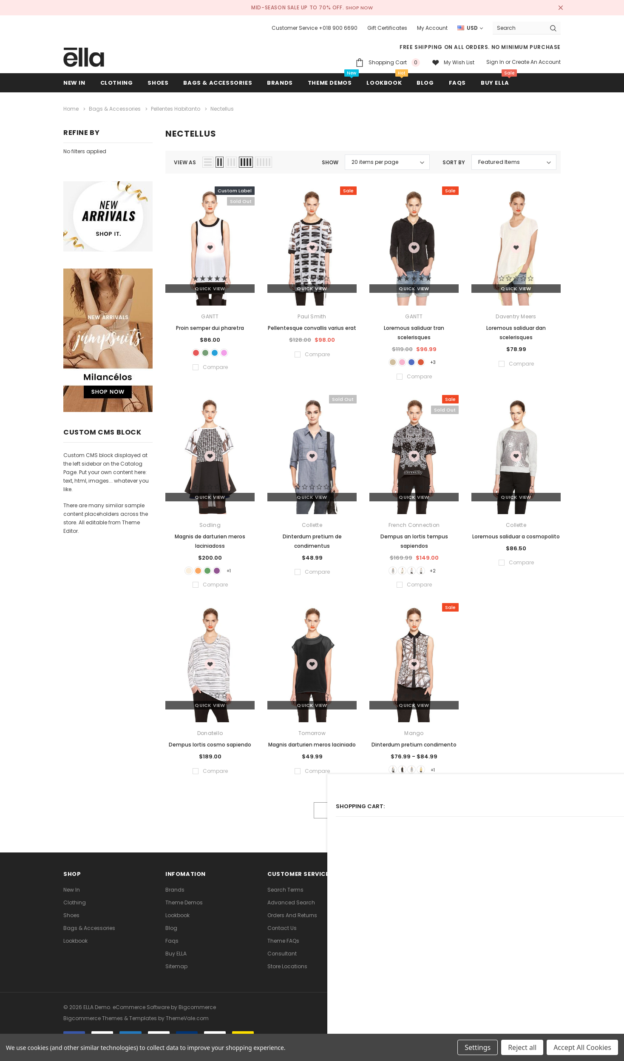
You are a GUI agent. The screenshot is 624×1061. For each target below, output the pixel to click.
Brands (174, 897)
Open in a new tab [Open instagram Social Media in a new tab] (438, 901)
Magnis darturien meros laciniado (312, 749)
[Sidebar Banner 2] (108, 340)
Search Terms (285, 897)
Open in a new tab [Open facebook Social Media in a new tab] (377, 901)
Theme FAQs (283, 948)
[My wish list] (453, 62)
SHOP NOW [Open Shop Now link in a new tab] (360, 7)
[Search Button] (553, 28)
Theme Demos (184, 910)
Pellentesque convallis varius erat (312, 325)
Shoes (71, 923)
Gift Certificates (387, 27)
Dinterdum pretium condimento (414, 749)
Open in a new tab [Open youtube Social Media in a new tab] (459, 901)
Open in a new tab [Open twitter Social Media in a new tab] (397, 901)
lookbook (75, 948)
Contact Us (282, 936)
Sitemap (176, 974)
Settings (478, 1047)
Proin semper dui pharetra (210, 325)
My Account (432, 27)
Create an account (536, 62)
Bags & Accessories (89, 936)
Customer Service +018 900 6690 (314, 27)
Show (330, 160)
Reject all (522, 1047)
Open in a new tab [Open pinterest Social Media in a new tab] (418, 901)
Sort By (453, 160)
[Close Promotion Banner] (557, 7)
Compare (541, 818)
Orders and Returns (292, 923)
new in (71, 897)
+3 (443, 361)
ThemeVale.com (187, 1023)
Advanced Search (291, 910)
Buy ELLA (176, 961)
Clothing (74, 910)
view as (185, 160)
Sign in (495, 62)
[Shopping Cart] (387, 62)
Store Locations (287, 974)
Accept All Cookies (582, 1047)
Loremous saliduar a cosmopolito (516, 537)
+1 (239, 573)
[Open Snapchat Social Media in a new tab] (499, 901)
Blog (171, 936)
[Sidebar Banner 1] (108, 216)
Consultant (282, 961)
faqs (172, 948)
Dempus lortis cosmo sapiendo (210, 749)
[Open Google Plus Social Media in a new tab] (479, 901)
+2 (443, 573)
